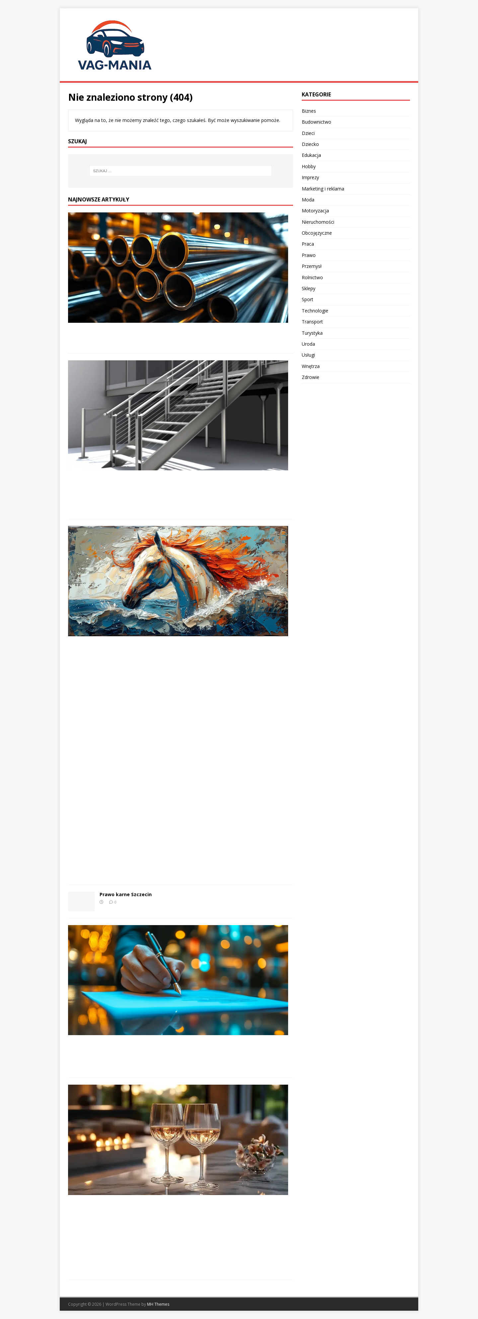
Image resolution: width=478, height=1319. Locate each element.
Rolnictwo (312, 277)
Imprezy (310, 177)
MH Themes (158, 1304)
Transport (312, 321)
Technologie (315, 310)
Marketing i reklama (323, 188)
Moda (308, 199)
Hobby (309, 166)
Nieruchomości (318, 222)
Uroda (308, 344)
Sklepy (308, 288)
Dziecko (310, 144)
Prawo (309, 255)
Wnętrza (311, 366)
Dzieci (308, 133)
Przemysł (312, 266)
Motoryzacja (315, 210)
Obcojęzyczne (317, 233)
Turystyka (312, 333)
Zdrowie (310, 377)
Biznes (309, 111)
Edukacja (311, 155)
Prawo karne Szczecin (126, 894)
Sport (307, 299)
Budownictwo (316, 122)
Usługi (308, 355)
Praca (308, 244)
